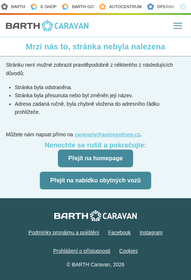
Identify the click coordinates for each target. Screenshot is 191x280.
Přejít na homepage (95, 158)
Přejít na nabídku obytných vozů (95, 180)
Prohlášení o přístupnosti (81, 251)
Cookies (128, 251)
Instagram (151, 232)
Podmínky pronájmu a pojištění (63, 232)
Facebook (119, 232)
